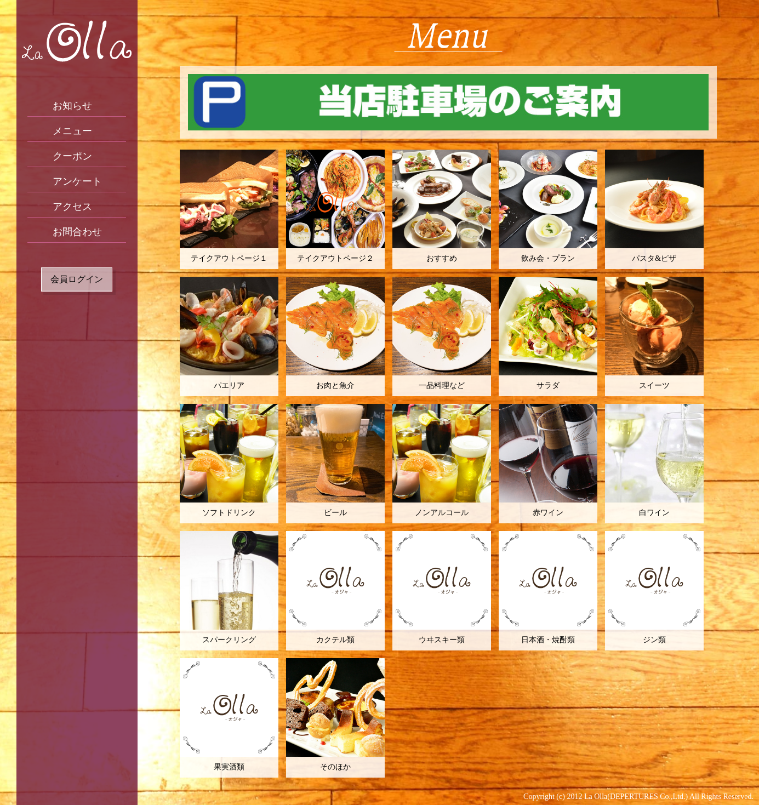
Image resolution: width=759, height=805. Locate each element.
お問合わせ (77, 231)
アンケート (77, 181)
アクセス (72, 206)
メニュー (72, 130)
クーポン (72, 156)
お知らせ (72, 105)
